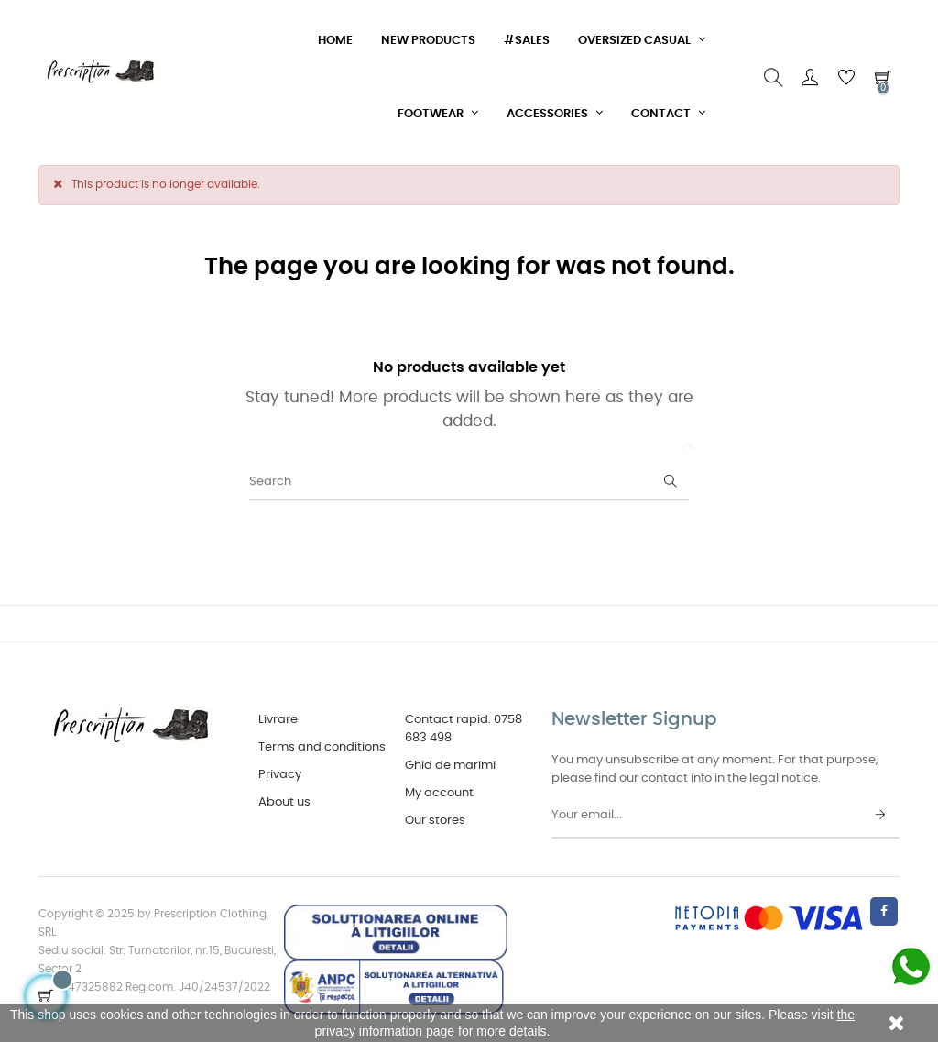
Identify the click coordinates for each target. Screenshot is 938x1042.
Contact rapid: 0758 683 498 (463, 729)
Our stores (435, 821)
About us (284, 802)
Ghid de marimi (450, 766)
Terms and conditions (322, 747)
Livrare (278, 720)
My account (439, 793)
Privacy (279, 775)
